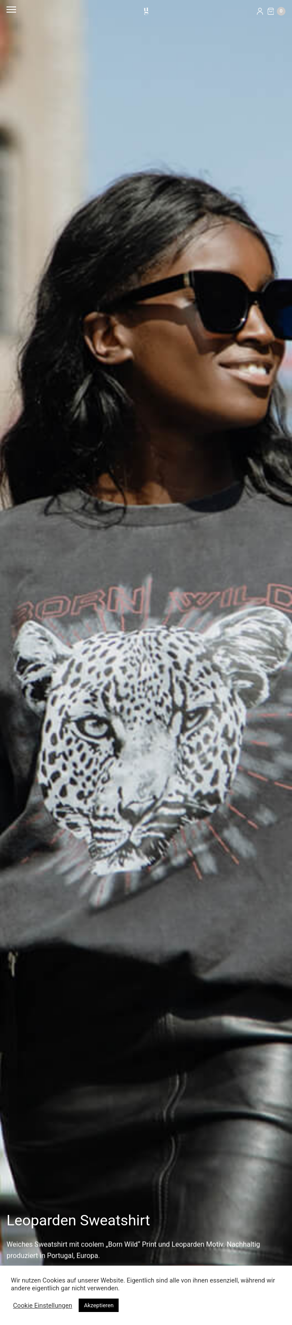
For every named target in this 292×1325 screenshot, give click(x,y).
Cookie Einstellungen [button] (42, 1305)
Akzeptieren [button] (98, 1305)
